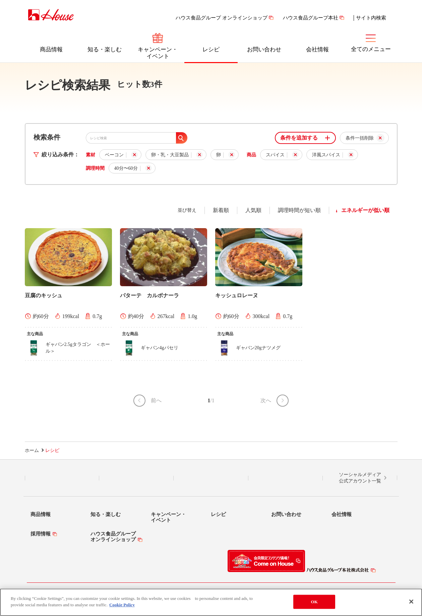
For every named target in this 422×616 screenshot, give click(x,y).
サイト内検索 (371, 17)
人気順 (253, 210)
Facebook (211, 478)
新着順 (221, 210)
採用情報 (41, 533)
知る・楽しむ (104, 49)
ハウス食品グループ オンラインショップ (221, 17)
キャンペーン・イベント (158, 52)
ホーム (32, 450)
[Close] (411, 601)
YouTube (285, 478)
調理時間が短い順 (299, 210)
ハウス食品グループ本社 (310, 17)
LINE (61, 478)
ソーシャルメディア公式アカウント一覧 (360, 478)
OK (314, 601)
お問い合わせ (264, 49)
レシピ (211, 49)
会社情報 (317, 49)
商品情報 (51, 49)
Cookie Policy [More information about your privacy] (122, 604)
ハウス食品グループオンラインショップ (113, 536)
